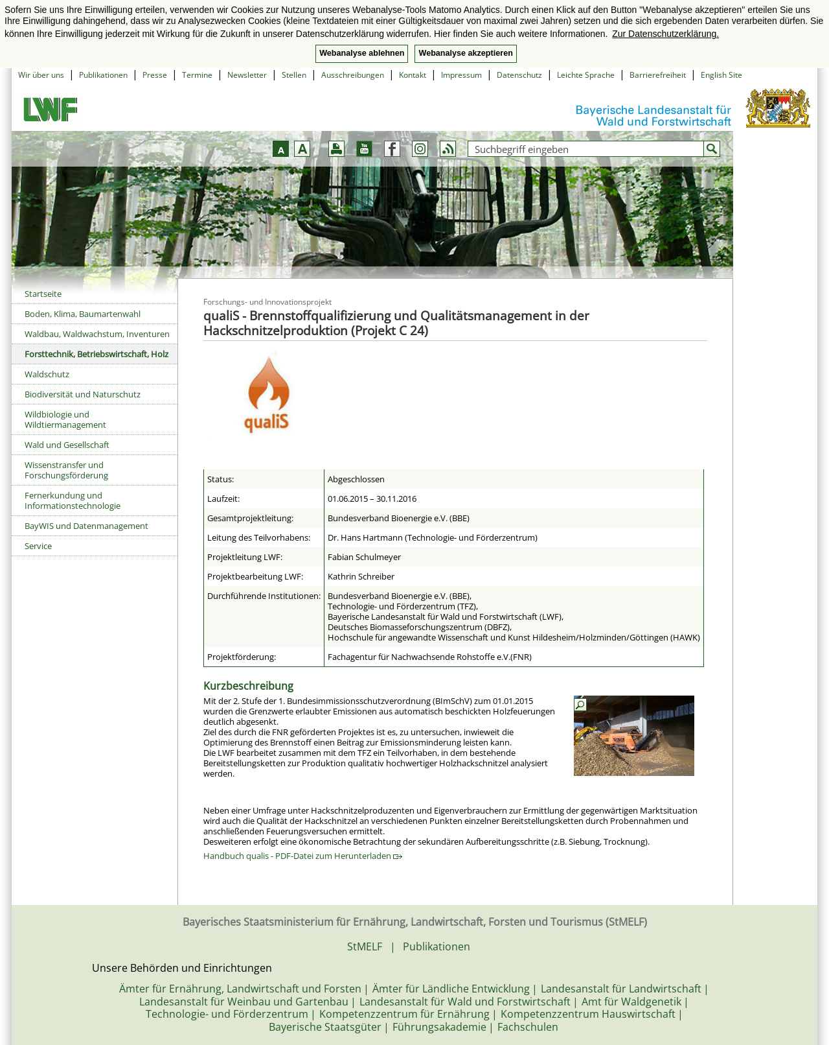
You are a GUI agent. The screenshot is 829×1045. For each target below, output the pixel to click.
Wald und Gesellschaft (67, 445)
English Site (721, 74)
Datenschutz (519, 74)
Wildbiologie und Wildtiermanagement (65, 419)
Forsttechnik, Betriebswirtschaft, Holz (96, 354)
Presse (154, 74)
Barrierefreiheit (658, 74)
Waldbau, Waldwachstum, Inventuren (97, 334)
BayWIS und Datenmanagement (86, 526)
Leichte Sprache (586, 74)
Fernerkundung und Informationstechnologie (72, 500)
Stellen (294, 74)
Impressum (461, 74)
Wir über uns (41, 74)
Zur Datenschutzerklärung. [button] (665, 34)
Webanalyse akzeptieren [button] (465, 53)
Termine (197, 74)
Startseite (43, 293)
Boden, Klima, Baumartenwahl (83, 314)
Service (38, 546)
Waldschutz (47, 374)
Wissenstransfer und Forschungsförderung (66, 470)
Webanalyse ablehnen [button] (361, 53)
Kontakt (412, 74)
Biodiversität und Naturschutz (83, 394)
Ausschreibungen (352, 74)
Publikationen (103, 74)
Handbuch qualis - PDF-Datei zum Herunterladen (302, 856)
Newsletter (247, 74)
